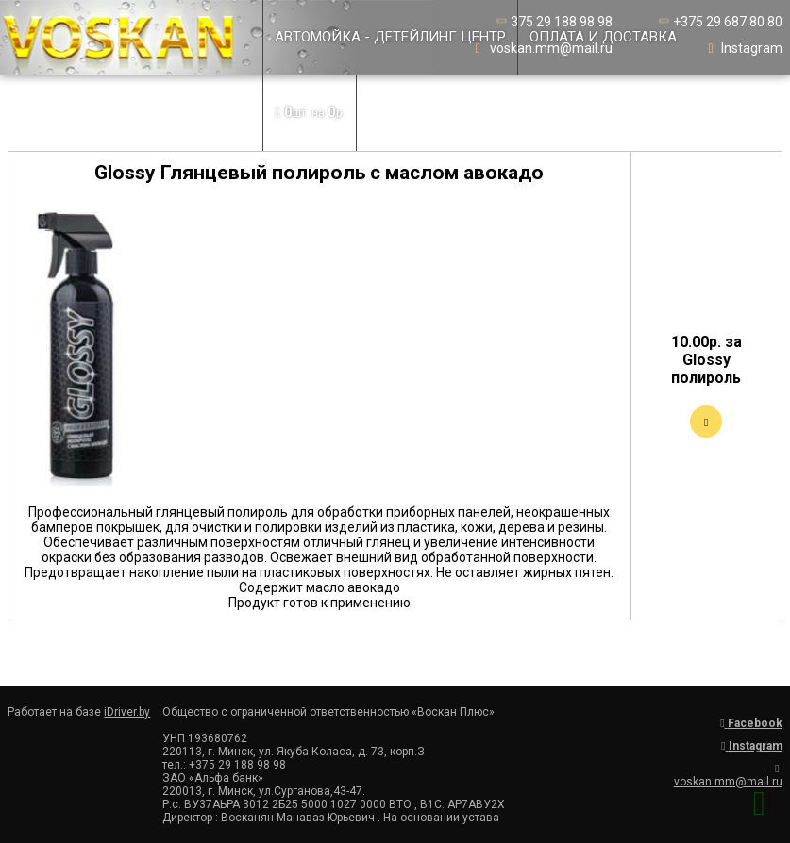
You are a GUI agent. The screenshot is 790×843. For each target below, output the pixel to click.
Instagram (743, 48)
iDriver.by (127, 712)
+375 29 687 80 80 (719, 21)
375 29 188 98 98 (553, 21)
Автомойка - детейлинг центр (390, 36)
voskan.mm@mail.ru (543, 48)
